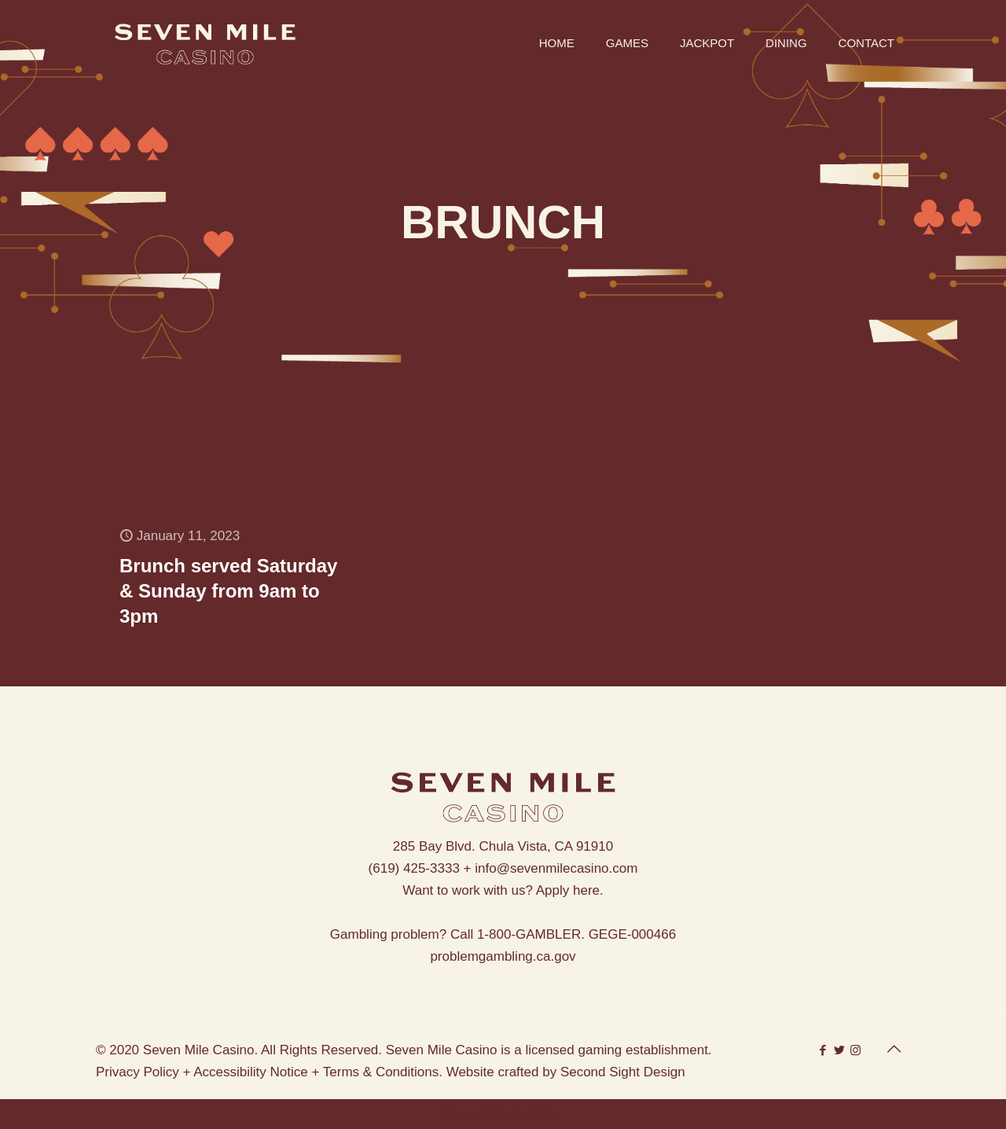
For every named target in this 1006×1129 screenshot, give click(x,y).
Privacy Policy (137, 1072)
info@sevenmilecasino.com (556, 868)
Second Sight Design (622, 1072)
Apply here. (570, 890)
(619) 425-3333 (414, 868)
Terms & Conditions (381, 1072)
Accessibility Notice (250, 1072)
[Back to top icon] (893, 1048)
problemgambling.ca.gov (502, 956)
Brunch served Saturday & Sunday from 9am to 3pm (228, 591)
